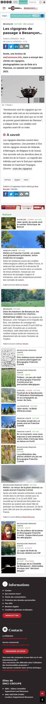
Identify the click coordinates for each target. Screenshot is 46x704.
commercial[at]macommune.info (15, 645)
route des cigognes (22, 168)
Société (28, 548)
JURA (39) (21, 390)
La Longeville (23, 406)
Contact (8, 591)
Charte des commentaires (15, 597)
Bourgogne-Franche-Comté (27, 351)
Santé (27, 375)
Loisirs (30, 219)
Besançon (8, 24)
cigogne (17, 180)
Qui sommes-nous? (13, 594)
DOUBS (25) (21, 219)
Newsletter (12, 615)
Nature (18, 24)
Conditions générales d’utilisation (19, 610)
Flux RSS (8, 603)
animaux (7, 180)
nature (26, 180)
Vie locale (28, 24)
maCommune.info (12, 57)
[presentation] (36, 100)
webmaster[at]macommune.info (15, 670)
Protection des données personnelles (20, 600)
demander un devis (15, 651)
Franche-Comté (10, 250)
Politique (29, 561)
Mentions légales (12, 607)
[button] (40, 2)
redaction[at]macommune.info (14, 639)
